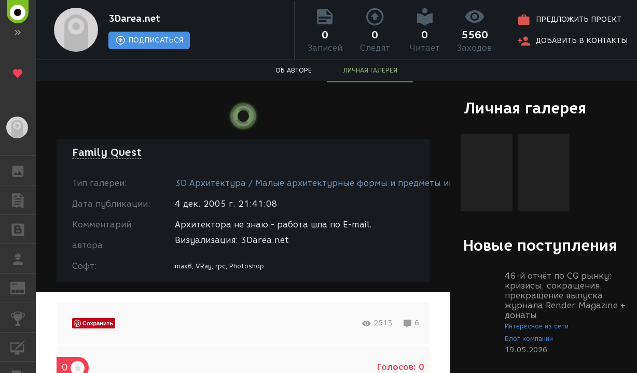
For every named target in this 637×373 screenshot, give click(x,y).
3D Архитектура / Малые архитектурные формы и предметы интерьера (332, 183)
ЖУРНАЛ (23, 287)
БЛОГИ (23, 229)
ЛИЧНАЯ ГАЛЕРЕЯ (370, 70)
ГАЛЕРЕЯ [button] (23, 170)
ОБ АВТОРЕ (293, 70)
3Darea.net (134, 18)
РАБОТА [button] (23, 258)
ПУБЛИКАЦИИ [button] (23, 199)
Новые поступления (540, 245)
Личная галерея (524, 108)
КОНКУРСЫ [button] (23, 317)
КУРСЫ (23, 346)
